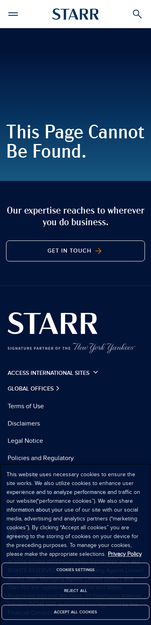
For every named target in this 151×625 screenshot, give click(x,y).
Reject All (75, 592)
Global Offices (31, 388)
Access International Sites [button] (53, 372)
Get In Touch (75, 251)
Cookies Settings (75, 571)
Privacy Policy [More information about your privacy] (125, 556)
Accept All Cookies (75, 613)
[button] (13, 13)
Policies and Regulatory (41, 458)
